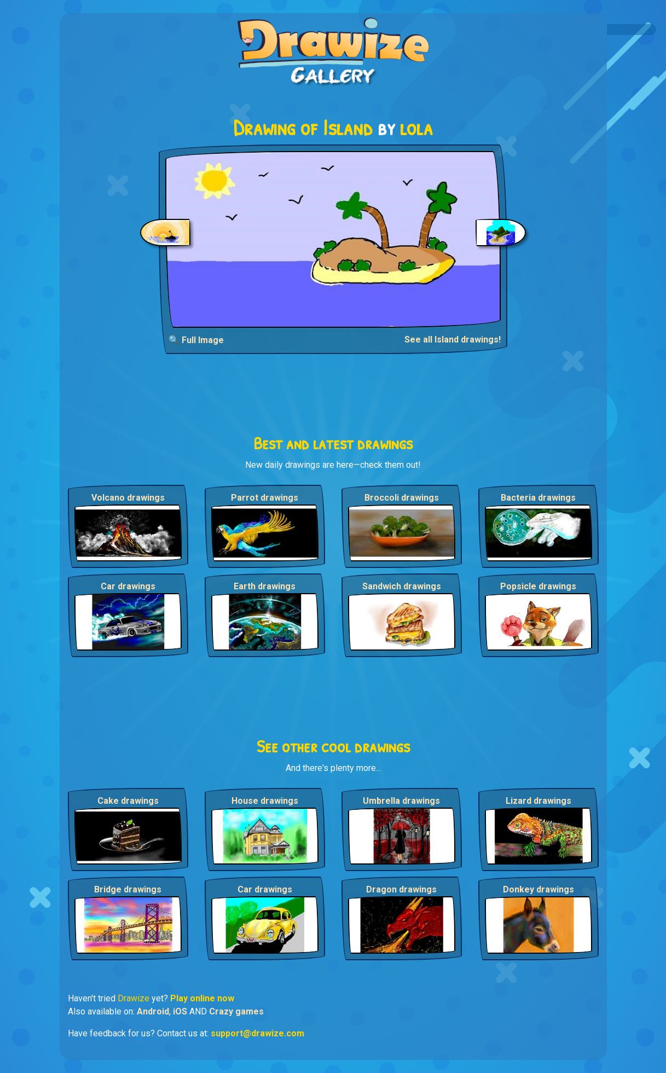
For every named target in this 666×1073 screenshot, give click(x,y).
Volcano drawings (128, 497)
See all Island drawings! (452, 339)
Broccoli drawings (401, 497)
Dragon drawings (401, 889)
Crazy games (236, 1011)
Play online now (202, 998)
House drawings (264, 801)
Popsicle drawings (538, 586)
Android (153, 1011)
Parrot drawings (264, 497)
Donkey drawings (538, 889)
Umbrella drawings (401, 801)
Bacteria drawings (538, 497)
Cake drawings (128, 801)
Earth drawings (265, 586)
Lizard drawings (538, 801)
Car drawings (128, 586)
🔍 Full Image (196, 340)
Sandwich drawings (401, 586)
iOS (180, 1011)
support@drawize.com (257, 1033)
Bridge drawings (127, 889)
